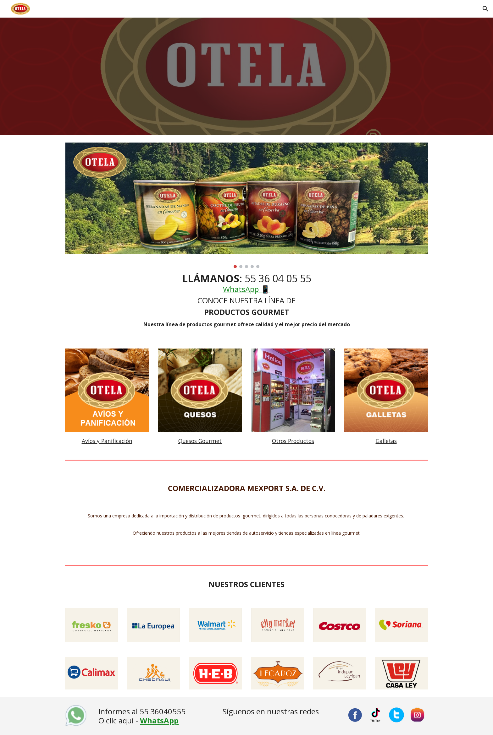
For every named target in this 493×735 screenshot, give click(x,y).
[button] (485, 8)
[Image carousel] (246, 205)
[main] (246, 300)
